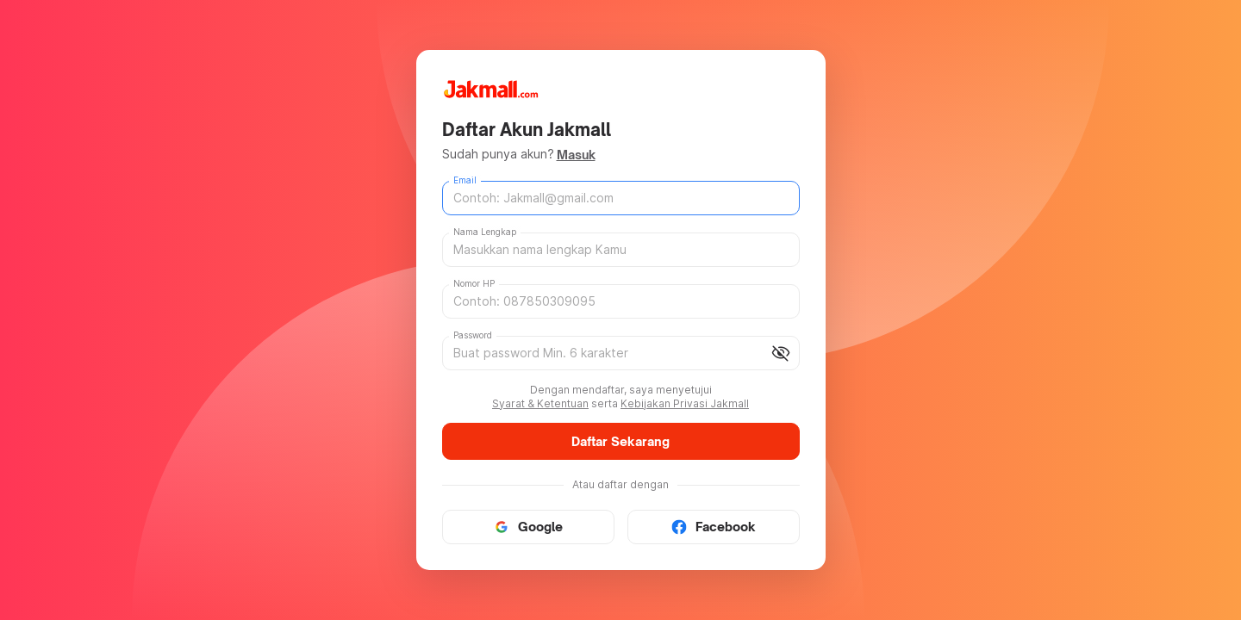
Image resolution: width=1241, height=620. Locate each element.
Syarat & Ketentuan (540, 403)
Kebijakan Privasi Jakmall (684, 403)
